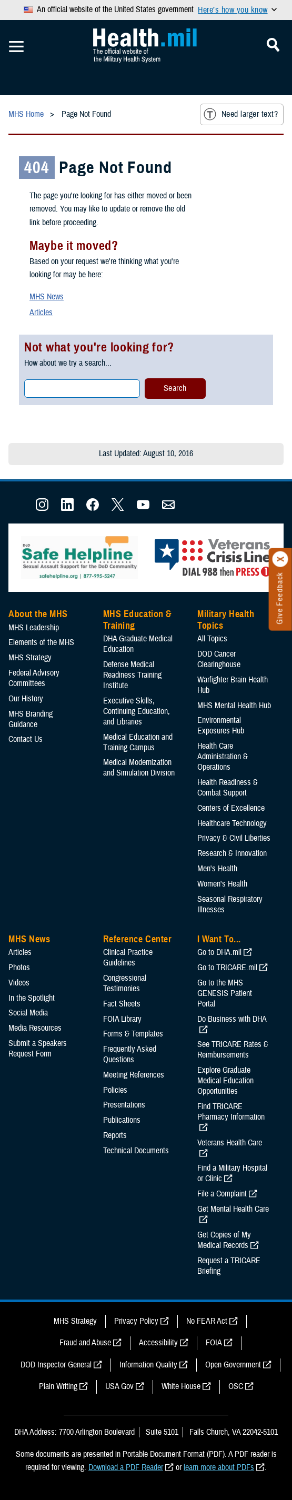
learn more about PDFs (219, 1467)
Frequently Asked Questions (129, 1054)
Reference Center (137, 939)
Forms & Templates (133, 1034)
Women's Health (222, 884)
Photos (19, 967)
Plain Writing (58, 1386)
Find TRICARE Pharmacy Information (231, 1111)
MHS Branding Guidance (30, 719)
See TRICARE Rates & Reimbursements (232, 1049)
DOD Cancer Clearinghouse (218, 659)
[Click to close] (280, 559)
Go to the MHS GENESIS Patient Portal (224, 993)
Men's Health (217, 868)
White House (181, 1386)
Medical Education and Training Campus (138, 742)
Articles (41, 312)
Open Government (233, 1365)
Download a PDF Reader (125, 1467)
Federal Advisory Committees (33, 678)
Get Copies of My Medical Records (224, 1240)
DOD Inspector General (56, 1365)
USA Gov (119, 1386)
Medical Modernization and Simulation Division (139, 767)
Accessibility (158, 1342)
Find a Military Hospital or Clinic (232, 1173)
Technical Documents (136, 1150)
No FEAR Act (206, 1321)
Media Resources (35, 1028)
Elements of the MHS (41, 642)
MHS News (46, 296)
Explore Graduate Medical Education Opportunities (225, 1080)
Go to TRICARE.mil (227, 967)
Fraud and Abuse (85, 1342)
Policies (115, 1090)
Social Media (28, 1013)
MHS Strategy (30, 657)
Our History (25, 698)
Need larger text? (241, 114)
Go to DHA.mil (219, 952)
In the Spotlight (31, 998)
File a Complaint (222, 1194)
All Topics (212, 638)
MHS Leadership (33, 627)
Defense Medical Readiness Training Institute (132, 675)
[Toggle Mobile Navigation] (16, 46)
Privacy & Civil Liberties (233, 838)
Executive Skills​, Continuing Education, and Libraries (136, 711)
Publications (121, 1120)
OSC (235, 1386)
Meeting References (133, 1075)
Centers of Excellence (231, 808)
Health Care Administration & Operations (222, 756)
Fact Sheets (121, 1004)
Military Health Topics (225, 619)
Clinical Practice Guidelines (128, 957)
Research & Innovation (232, 853)
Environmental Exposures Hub (220, 725)
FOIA (214, 1342)
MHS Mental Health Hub (234, 705)
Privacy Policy (136, 1321)
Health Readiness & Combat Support (227, 787)
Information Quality (148, 1365)
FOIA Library (122, 1019)
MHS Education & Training (137, 619)
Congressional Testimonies (124, 983)
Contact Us (25, 739)
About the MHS (38, 614)
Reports (115, 1135)
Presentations (124, 1105)
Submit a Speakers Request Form (37, 1048)
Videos (18, 983)
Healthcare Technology (232, 823)
